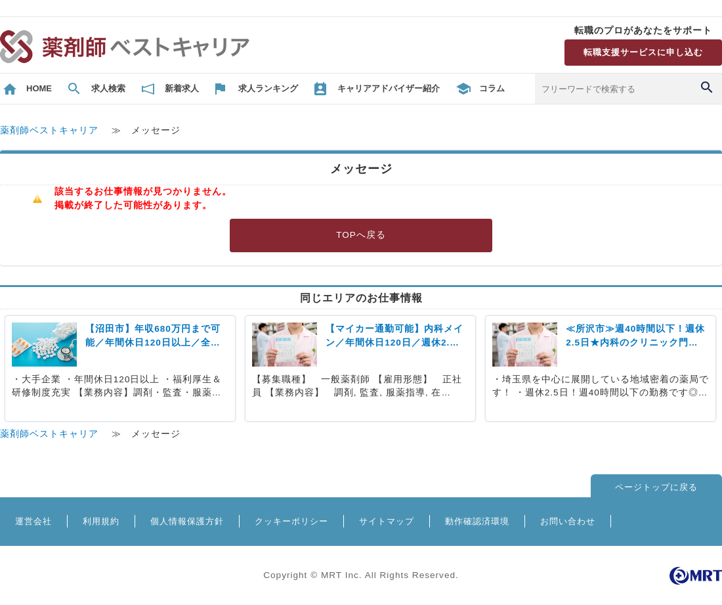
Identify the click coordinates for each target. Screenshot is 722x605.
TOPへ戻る (361, 235)
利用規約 (101, 521)
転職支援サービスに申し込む (643, 52)
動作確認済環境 (477, 521)
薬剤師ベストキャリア (49, 130)
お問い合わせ (567, 521)
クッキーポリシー (291, 521)
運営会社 (33, 521)
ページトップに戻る (656, 487)
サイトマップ (386, 521)
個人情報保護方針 (187, 521)
